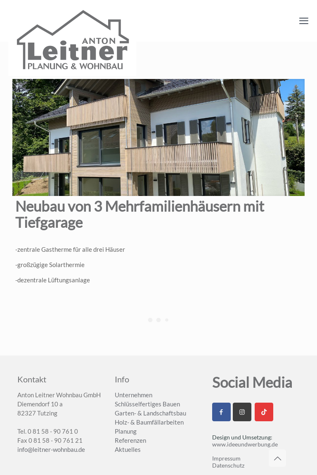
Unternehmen (133, 395)
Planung (126, 431)
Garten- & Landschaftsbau (150, 413)
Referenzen (130, 440)
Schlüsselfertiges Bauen (147, 404)
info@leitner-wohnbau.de (51, 449)
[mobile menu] (304, 21)
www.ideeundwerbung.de (245, 444)
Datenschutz (228, 465)
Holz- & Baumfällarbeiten (149, 422)
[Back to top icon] (277, 458)
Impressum (226, 458)
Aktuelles (128, 449)
